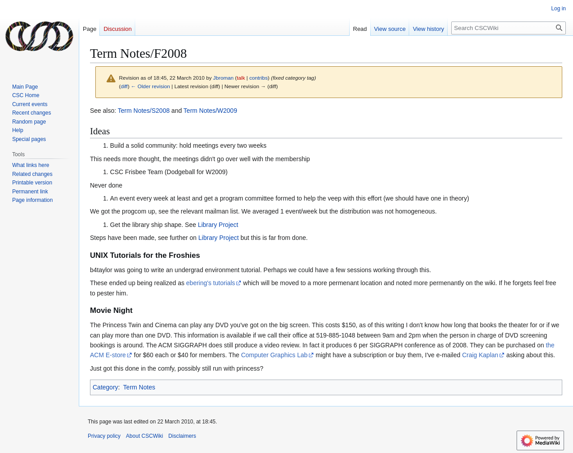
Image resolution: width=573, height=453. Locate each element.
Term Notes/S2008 (144, 110)
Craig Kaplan (480, 355)
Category (105, 387)
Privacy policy (104, 436)
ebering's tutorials (210, 282)
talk (241, 78)
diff (124, 86)
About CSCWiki (144, 436)
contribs (258, 78)
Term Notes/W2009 (210, 110)
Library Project (218, 224)
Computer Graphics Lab (274, 355)
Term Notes (139, 387)
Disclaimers (182, 436)
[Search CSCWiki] (508, 27)
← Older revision (150, 86)
